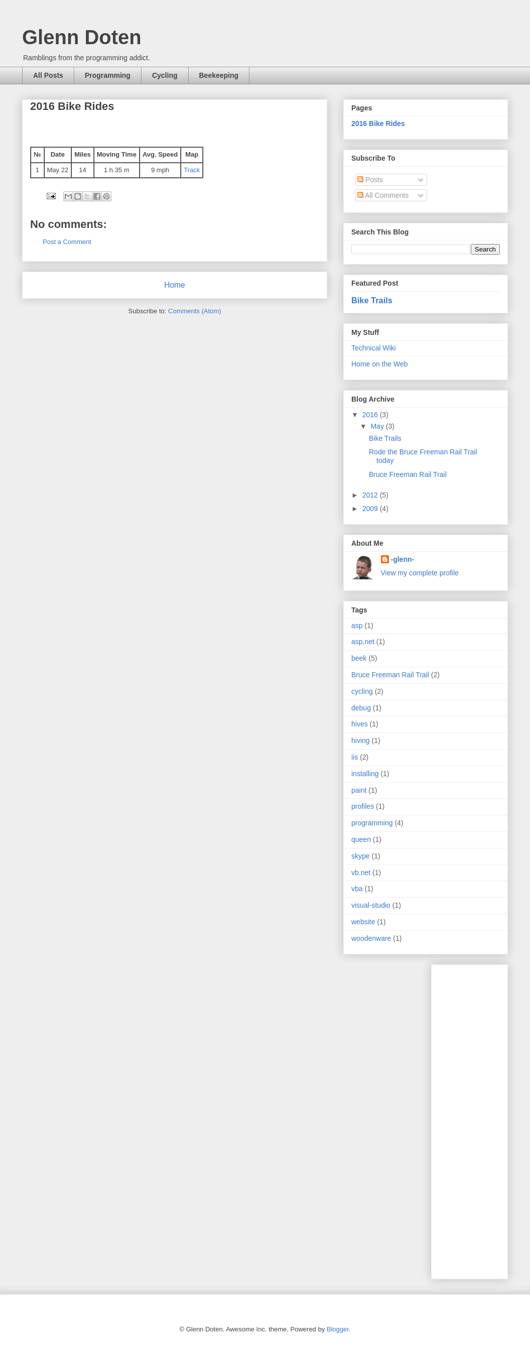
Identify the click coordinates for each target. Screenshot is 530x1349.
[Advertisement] (479, 1119)
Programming (107, 75)
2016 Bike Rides (378, 123)
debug (361, 708)
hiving (360, 741)
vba (357, 889)
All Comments (383, 195)
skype (360, 856)
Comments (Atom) (194, 311)
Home (174, 285)
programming (371, 823)
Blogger (338, 1329)
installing (364, 774)
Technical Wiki (373, 348)
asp (357, 626)
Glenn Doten (82, 37)
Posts (370, 180)
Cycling (165, 75)
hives (359, 724)
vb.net (360, 873)
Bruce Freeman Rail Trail (408, 474)
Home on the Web (379, 364)
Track (192, 170)
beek (358, 658)
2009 (371, 509)
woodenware (371, 938)
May (377, 426)
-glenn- (403, 559)
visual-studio (370, 905)
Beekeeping (219, 75)
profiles (362, 806)
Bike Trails (371, 300)
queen (361, 839)
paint (358, 790)
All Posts (48, 75)
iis (354, 757)
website (363, 922)
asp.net (362, 642)
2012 (371, 495)
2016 (371, 415)
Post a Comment (67, 242)
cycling (362, 691)
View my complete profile (420, 573)
